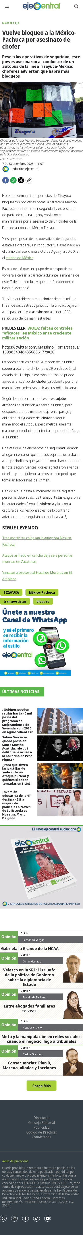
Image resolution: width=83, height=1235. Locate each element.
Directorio (41, 1117)
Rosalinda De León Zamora (34, 999)
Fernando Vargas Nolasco (33, 941)
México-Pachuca (42, 592)
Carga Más (41, 1085)
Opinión (25, 933)
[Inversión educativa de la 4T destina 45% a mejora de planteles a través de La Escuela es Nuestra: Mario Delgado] (60, 803)
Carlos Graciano (33, 1054)
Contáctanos (41, 1136)
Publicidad (42, 1127)
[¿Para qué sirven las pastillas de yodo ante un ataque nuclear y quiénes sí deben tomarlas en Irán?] (60, 776)
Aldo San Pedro (32, 1028)
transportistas (15, 601)
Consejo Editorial (41, 1122)
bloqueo (43, 601)
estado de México (19, 257)
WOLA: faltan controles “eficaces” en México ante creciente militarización (37, 332)
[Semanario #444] (41, 867)
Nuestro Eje (10, 23)
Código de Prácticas (41, 1132)
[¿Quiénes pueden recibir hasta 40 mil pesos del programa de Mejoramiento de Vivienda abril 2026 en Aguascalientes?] (60, 721)
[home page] (41, 6)
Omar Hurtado (32, 961)
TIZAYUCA (11, 592)
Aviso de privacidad (15, 1161)
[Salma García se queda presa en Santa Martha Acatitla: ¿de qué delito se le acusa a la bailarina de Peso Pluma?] (60, 748)
